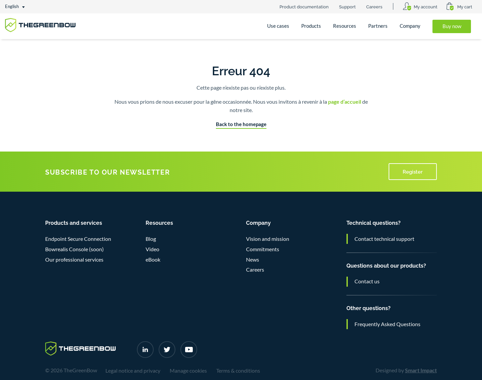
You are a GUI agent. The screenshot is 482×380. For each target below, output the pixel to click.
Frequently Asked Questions (387, 324)
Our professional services (74, 260)
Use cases (278, 26)
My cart (464, 6)
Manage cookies (188, 371)
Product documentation (304, 6)
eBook (153, 260)
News (252, 260)
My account (425, 6)
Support (347, 6)
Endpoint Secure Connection (78, 239)
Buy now (452, 26)
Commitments (262, 249)
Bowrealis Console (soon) (74, 249)
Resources (344, 26)
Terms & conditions (238, 371)
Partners (378, 26)
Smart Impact (421, 370)
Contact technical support (384, 239)
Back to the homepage (241, 124)
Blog (151, 239)
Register (413, 171)
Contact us (367, 281)
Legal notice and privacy (132, 371)
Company (410, 26)
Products (311, 26)
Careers (374, 6)
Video (152, 249)
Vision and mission (267, 239)
